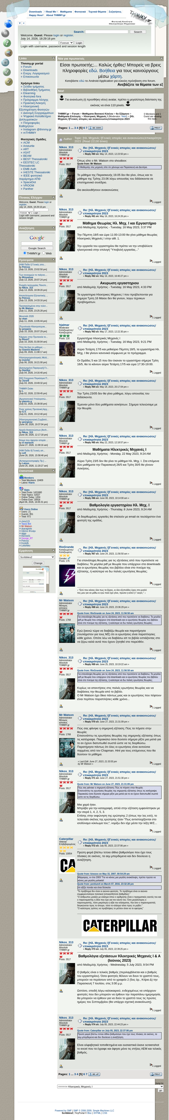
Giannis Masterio (31, 349)
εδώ (93, 70)
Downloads (35, 11)
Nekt (123, 116)
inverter (26, 360)
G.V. (24, 411)
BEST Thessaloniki (35, 159)
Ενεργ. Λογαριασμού (36, 73)
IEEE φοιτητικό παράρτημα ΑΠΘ (30, 177)
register (68, 35)
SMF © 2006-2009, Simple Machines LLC (93, 1110)
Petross (26, 267)
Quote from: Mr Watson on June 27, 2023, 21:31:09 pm (105, 784)
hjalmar (64, 325)
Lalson (25, 463)
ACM (26, 142)
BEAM (27, 155)
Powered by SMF (63, 1110)
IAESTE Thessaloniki (36, 172)
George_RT (27, 538)
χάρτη (115, 76)
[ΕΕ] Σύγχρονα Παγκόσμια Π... (34, 378)
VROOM (28, 185)
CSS (105, 1113)
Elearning (29, 93)
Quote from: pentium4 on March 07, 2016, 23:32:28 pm (105, 884)
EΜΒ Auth (29, 169)
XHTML (97, 1113)
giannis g (27, 401)
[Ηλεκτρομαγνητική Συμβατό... (33, 419)
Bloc (89, 1113)
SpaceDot (29, 182)
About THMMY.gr (56, 15)
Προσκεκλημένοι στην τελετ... (33, 306)
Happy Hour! (36, 15)
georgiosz (27, 422)
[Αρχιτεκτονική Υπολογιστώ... (33, 399)
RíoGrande (66, 547)
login (56, 35)
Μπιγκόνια (27, 277)
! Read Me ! (51, 11)
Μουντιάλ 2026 (26, 316)
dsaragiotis (26, 528)
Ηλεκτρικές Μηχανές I (96, 116)
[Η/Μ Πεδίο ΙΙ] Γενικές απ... (32, 450)
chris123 (25, 521)
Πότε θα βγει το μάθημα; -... (32, 347)
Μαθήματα (66, 11)
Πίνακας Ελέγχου (30, 197)
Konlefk (25, 543)
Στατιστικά (26, 470)
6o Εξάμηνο (122, 113)
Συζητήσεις (115, 11)
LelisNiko (25, 545)
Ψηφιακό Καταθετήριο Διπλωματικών (35, 118)
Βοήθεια (107, 70)
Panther (28, 188)
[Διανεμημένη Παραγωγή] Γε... (34, 368)
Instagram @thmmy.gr (37, 129)
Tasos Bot (26, 524)
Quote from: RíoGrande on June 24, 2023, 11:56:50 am (105, 613)
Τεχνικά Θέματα (97, 11)
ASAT (26, 152)
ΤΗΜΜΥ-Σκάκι (26, 388)
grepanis (26, 329)
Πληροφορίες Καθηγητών (29, 124)
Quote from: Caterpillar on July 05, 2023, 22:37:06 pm (105, 1030)
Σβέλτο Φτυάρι (28, 531)
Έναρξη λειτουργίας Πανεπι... (33, 285)
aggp (23, 533)
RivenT (25, 339)
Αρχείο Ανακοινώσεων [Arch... (33, 430)
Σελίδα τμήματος (33, 86)
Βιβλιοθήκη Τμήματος (36, 89)
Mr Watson (27, 308)
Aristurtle (28, 146)
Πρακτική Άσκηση (34, 103)
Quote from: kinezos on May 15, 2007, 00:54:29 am (103, 874)
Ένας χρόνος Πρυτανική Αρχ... (34, 409)
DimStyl (26, 370)
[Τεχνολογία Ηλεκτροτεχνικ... (33, 326)
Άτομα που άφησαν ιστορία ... (33, 440)
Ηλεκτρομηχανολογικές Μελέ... (34, 357)
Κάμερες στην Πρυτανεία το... (33, 337)
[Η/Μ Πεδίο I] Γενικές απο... (32, 264)
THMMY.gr (63, 113)
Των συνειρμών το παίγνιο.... (33, 275)
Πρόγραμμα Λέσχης (35, 99)
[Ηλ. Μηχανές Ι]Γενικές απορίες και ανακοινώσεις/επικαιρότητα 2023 (96, 117)
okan (24, 318)
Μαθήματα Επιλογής (69, 116)
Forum (27, 66)
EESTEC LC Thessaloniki (29, 164)
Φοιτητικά (80, 11)
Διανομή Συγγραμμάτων (38, 113)
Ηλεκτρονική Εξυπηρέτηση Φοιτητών (34, 108)
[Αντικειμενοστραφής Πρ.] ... (32, 461)
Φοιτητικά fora (32, 96)
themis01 (25, 536)
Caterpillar (66, 839)
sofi (24, 453)
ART (26, 149)
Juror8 (25, 380)
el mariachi (27, 442)
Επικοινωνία (31, 76)
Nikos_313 (27, 287)
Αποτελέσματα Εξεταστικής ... (33, 295)
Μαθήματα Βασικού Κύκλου (97, 113)
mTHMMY (29, 132)
